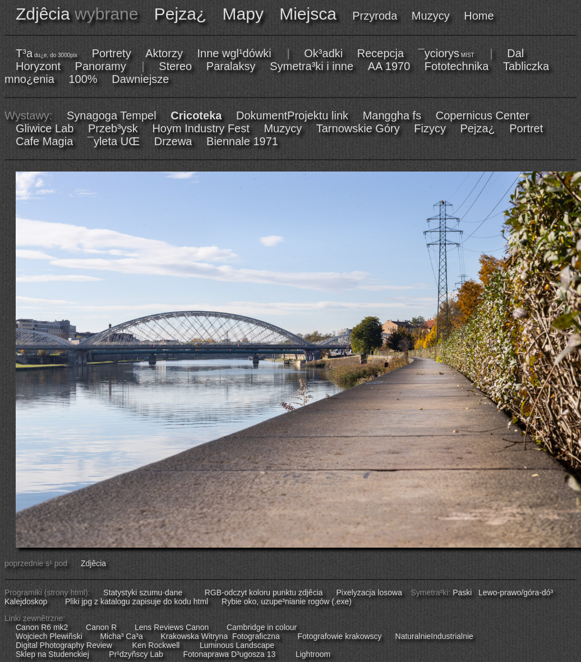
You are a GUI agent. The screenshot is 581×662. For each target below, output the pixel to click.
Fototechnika (457, 66)
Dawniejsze (140, 79)
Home (479, 16)
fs (417, 115)
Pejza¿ (180, 13)
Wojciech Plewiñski (49, 636)
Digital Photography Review (64, 645)
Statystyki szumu (132, 592)
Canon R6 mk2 (42, 627)
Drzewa (173, 141)
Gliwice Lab (44, 128)
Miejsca (307, 13)
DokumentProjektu (282, 115)
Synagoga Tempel (111, 115)
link (339, 115)
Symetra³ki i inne (311, 66)
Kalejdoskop (25, 601)
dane (173, 592)
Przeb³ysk (113, 128)
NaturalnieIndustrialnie (434, 636)
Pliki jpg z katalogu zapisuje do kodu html (136, 601)
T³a (46, 53)
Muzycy (431, 16)
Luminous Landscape (237, 645)
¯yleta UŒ (113, 141)
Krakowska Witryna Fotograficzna (219, 636)
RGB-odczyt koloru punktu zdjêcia (264, 592)
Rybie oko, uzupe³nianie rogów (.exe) (287, 601)
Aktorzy (164, 53)
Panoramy (100, 66)
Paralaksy (231, 66)
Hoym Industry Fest (200, 128)
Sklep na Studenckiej (52, 654)
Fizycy (430, 128)
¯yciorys (446, 53)
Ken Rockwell (156, 645)
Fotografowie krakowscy (339, 636)
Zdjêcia (43, 13)
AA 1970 (389, 66)
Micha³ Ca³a (121, 636)
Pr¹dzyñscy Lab (136, 654)
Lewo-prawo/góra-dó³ (515, 592)
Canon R (101, 627)
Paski (462, 592)
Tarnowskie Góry (358, 128)
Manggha (386, 115)
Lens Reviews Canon (172, 627)
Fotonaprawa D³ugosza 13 (229, 654)
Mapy (243, 13)
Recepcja (380, 53)
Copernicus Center (482, 115)
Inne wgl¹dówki (234, 53)
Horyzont (38, 66)
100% (83, 79)
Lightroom (313, 654)
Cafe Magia (44, 141)
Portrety (111, 53)
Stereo (175, 66)
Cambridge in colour (262, 627)
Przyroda (374, 16)
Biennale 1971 (242, 141)
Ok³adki (323, 53)
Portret (526, 128)
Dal (515, 53)
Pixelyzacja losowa (369, 592)
